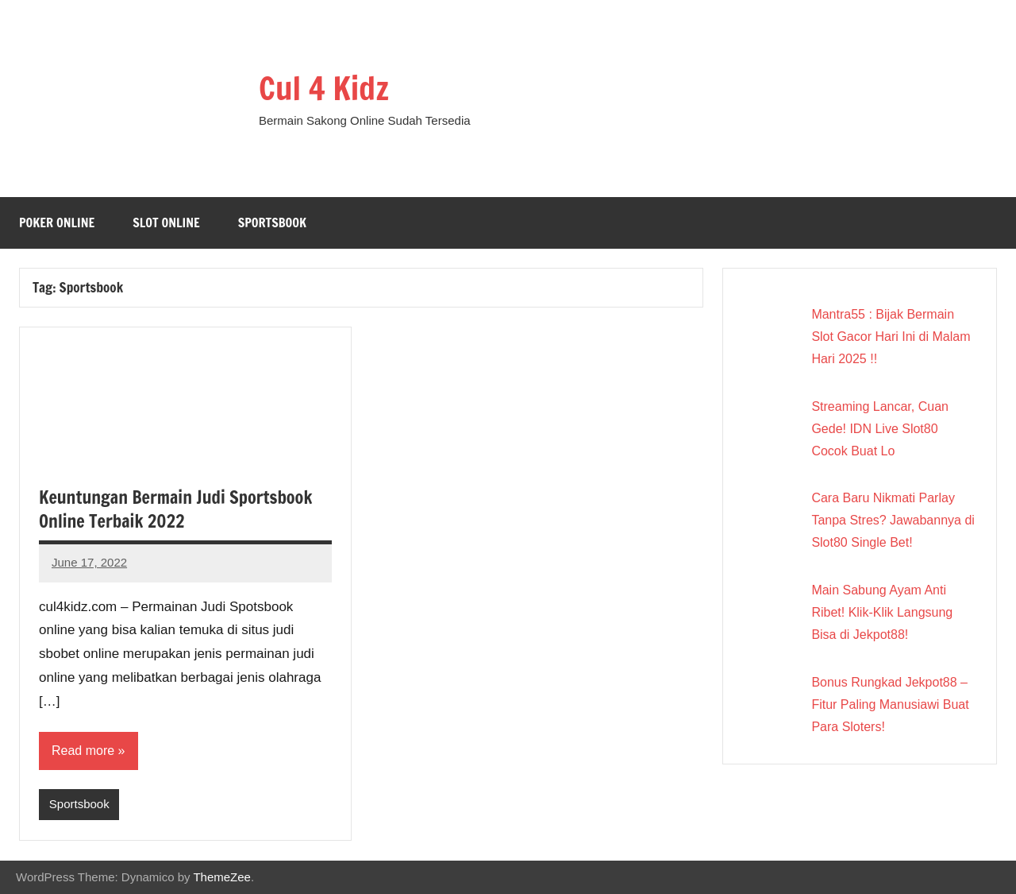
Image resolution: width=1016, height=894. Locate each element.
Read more (83, 750)
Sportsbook (272, 222)
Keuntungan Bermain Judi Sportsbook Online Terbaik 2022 (175, 509)
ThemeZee (222, 877)
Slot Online (166, 222)
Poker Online (56, 222)
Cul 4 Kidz (324, 87)
